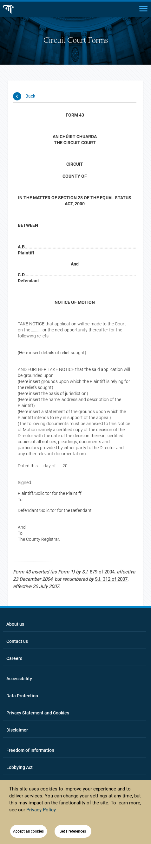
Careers (14, 658)
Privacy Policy (41, 810)
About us (15, 624)
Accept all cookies (28, 831)
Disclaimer (17, 729)
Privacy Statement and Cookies (37, 712)
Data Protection (22, 695)
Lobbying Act (19, 767)
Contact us (17, 641)
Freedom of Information (30, 750)
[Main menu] (143, 8)
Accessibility (19, 678)
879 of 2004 (102, 572)
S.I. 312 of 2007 (111, 579)
